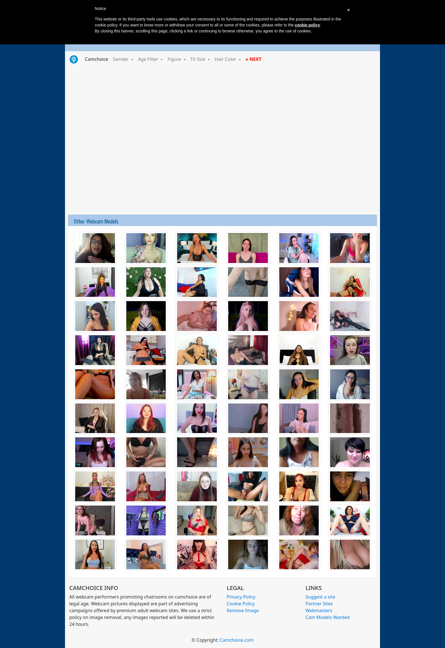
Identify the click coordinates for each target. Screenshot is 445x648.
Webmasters (319, 610)
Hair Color (226, 59)
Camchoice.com (236, 640)
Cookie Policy (241, 604)
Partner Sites (319, 604)
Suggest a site (320, 597)
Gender (121, 59)
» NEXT (253, 59)
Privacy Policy (241, 597)
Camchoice (97, 58)
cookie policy (307, 25)
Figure (174, 59)
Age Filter (148, 59)
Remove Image (243, 610)
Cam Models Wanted (328, 617)
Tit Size (198, 59)
